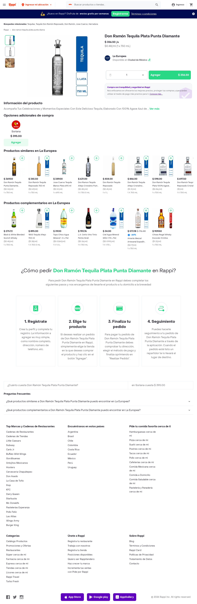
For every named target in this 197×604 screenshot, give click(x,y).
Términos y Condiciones (142, 545)
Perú (70, 463)
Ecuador (72, 454)
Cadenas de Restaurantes (20, 431)
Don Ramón (69, 24)
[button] (37, 4)
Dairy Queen (12, 494)
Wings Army (12, 520)
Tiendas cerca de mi (17, 568)
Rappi (6, 30)
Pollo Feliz (11, 512)
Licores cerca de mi (17, 572)
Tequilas (31, 24)
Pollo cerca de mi (138, 457)
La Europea (119, 56)
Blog (131, 541)
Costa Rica (73, 449)
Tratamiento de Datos (140, 559)
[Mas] (143, 75)
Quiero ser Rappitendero (81, 559)
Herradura (93, 24)
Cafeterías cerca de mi (141, 462)
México (72, 458)
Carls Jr (10, 449)
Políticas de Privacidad (141, 554)
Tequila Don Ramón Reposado (50, 24)
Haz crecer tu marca (79, 563)
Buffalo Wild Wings (16, 454)
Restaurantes (13, 550)
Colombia (73, 445)
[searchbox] (112, 4)
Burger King (12, 525)
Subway (10, 445)
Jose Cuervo (82, 24)
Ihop (8, 485)
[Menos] (110, 75)
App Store (72, 597)
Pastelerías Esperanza (18, 507)
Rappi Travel (12, 577)
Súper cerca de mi (16, 554)
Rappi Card (135, 550)
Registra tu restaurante (80, 541)
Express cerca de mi (17, 563)
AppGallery (125, 597)
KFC (8, 489)
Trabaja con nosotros (79, 545)
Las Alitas (11, 516)
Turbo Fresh (12, 581)
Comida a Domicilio (139, 475)
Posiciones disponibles (80, 554)
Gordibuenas (13, 458)
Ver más (154, 108)
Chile (70, 440)
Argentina (73, 431)
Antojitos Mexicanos (17, 463)
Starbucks (11, 498)
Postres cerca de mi (140, 449)
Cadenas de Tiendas (17, 436)
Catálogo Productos (16, 541)
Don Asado (12, 476)
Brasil (71, 436)
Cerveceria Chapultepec (19, 471)
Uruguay (72, 467)
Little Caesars (13, 440)
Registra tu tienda (77, 550)
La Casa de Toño (15, 480)
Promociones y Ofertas (18, 545)
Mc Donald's (12, 503)
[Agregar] (22, 158)
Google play (98, 597)
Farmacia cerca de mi (18, 559)
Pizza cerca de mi (138, 440)
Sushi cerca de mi (139, 444)
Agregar (16, 142)
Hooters (10, 467)
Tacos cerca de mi (139, 453)
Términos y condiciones (144, 13)
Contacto (134, 563)
